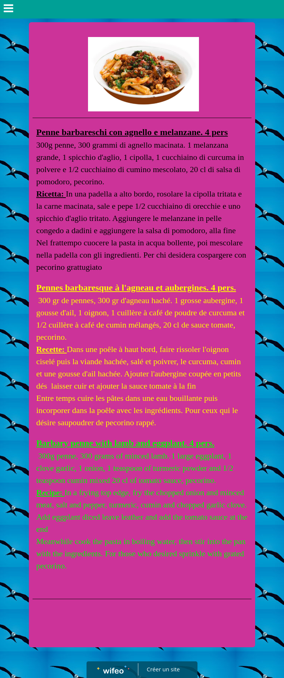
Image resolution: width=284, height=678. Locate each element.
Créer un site (163, 669)
